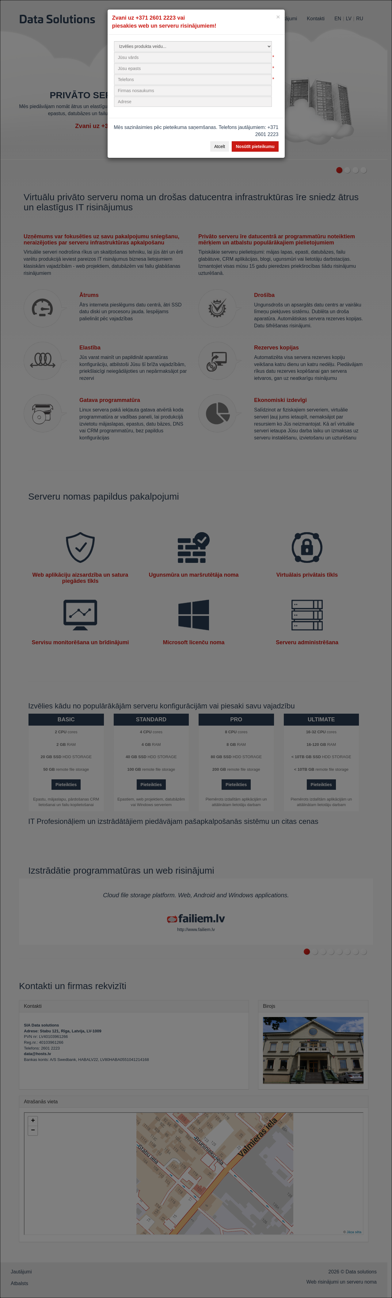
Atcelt (219, 146)
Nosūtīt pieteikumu (255, 146)
